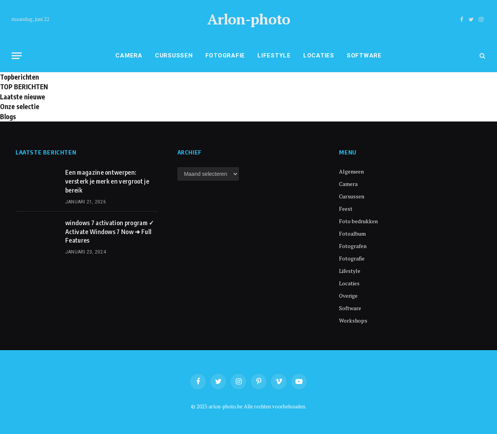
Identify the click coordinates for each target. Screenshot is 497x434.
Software (364, 55)
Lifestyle (274, 55)
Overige (348, 295)
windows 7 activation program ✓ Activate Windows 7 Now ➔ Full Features (109, 232)
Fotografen (353, 246)
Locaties (318, 55)
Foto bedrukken (358, 221)
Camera (128, 55)
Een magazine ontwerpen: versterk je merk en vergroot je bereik (107, 181)
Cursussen (174, 55)
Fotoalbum (352, 233)
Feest (346, 208)
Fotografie (225, 55)
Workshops (353, 320)
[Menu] (17, 55)
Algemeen (351, 171)
